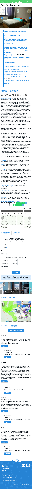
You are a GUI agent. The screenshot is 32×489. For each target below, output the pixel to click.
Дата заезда (5, 260)
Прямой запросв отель (6, 233)
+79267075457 (20, 55)
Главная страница (6, 468)
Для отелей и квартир (7, 479)
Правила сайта (6, 471)
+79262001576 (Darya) (7, 205)
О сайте (4, 470)
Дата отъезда (5, 263)
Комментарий (4, 267)
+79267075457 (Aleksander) (8, 203)
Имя (5, 244)
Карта (4, 297)
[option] (16, 17)
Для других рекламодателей (9, 480)
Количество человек (4, 254)
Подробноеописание (5, 91)
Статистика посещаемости (9, 477)
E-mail (5, 247)
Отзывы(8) (4, 326)
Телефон (4, 251)
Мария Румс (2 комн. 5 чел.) (10, 5)
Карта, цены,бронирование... (14, 91)
